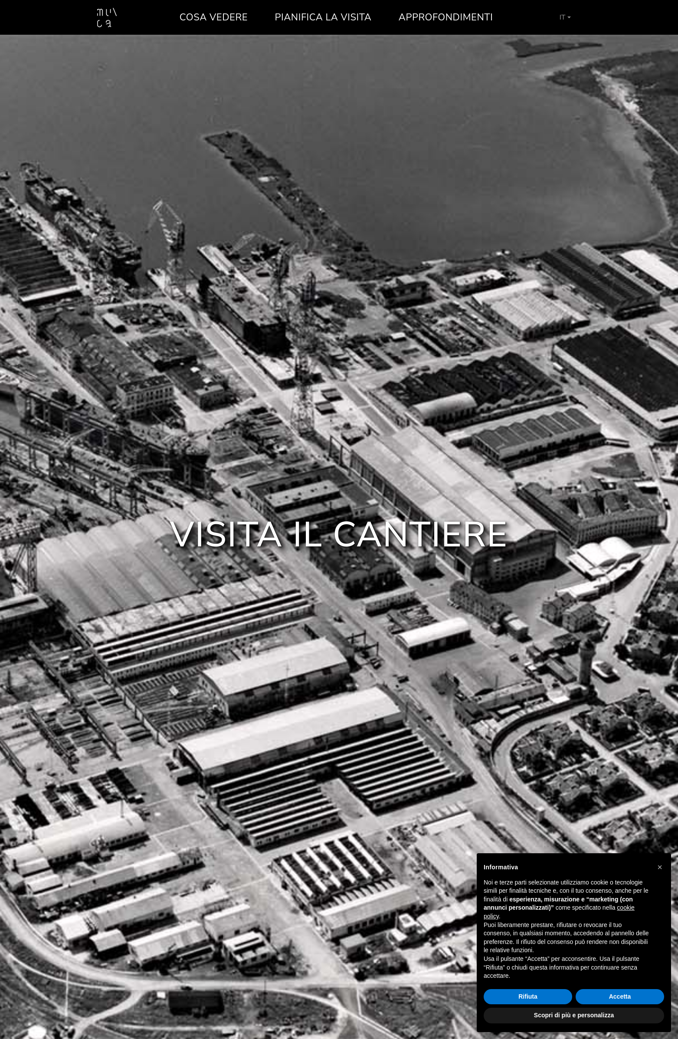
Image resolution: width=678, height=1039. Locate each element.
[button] (660, 867)
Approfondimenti (446, 17)
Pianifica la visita (323, 17)
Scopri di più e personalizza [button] (574, 1015)
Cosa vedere (214, 17)
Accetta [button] (620, 996)
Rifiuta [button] (527, 996)
